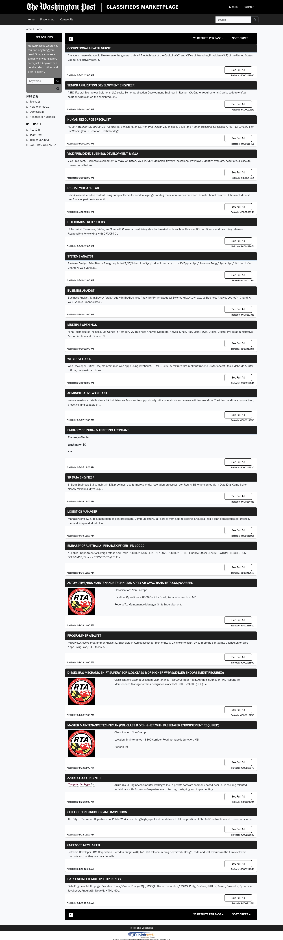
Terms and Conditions (141, 927)
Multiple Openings (82, 325)
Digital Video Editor (83, 188)
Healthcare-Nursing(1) (43, 116)
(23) (32, 96)
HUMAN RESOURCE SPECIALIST (89, 119)
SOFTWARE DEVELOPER (83, 845)
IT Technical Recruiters (86, 222)
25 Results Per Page (207, 38)
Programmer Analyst (84, 635)
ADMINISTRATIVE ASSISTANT (87, 393)
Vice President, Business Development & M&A (102, 154)
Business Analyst (80, 290)
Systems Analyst (80, 256)
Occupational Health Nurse (89, 48)
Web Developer (79, 359)
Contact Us (66, 19)
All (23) (35, 129)
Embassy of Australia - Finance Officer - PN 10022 (105, 546)
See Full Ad (238, 70)
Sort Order (240, 38)
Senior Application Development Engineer (100, 85)
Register (248, 6)
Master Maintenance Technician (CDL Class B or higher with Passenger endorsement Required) (143, 725)
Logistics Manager (82, 511)
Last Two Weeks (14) (43, 144)
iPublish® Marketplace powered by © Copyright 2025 (141, 934)
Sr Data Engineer (80, 477)
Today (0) (36, 134)
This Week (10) (39, 139)
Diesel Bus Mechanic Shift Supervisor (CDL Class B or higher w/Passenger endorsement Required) (145, 673)
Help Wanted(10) (40, 106)
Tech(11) (35, 101)
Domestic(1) (37, 111)
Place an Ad (47, 19)
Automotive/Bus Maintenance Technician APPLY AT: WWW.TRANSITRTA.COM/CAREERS (130, 583)
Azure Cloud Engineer (84, 778)
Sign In (233, 6)
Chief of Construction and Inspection (97, 812)
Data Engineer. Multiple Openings (94, 879)
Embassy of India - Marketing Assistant (98, 430)
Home (30, 19)
